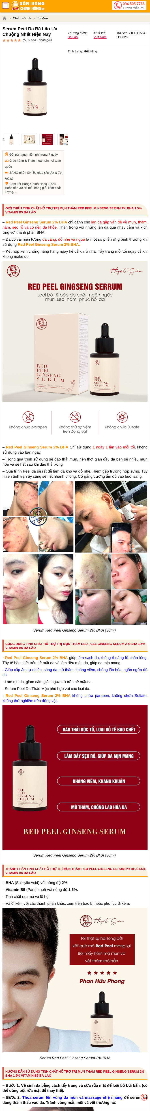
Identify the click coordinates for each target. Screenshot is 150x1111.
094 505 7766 (134, 6)
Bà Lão (73, 53)
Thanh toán (35, 144)
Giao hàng (16, 144)
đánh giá (110, 42)
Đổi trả (14, 138)
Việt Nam (100, 53)
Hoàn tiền (11, 171)
